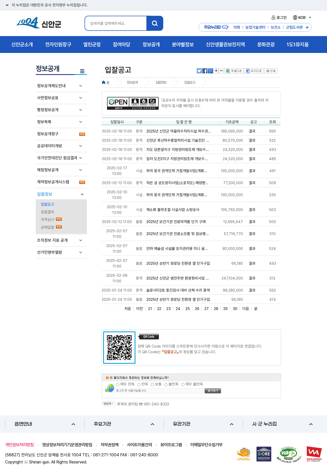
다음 (245, 308)
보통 (158, 384)
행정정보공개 (48, 109)
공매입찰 (47, 227)
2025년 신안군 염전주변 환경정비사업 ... (177, 278)
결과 (252, 131)
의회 (236, 27)
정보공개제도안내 (51, 85)
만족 (145, 384)
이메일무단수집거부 (206, 444)
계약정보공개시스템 (53, 182)
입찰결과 (47, 212)
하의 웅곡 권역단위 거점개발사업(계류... (176, 171)
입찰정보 (44, 194)
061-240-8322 (156, 404)
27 (206, 308)
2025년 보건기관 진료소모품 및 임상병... (177, 233)
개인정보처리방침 (19, 444)
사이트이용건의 (139, 444)
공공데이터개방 (49, 145)
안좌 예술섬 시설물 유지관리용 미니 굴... (177, 248)
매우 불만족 (194, 384)
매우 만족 (127, 384)
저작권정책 (110, 444)
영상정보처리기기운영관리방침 (67, 444)
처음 (127, 308)
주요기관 (124, 424)
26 (197, 308)
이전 (139, 308)
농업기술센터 (255, 27)
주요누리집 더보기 (307, 27)
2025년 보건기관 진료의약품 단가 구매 (176, 221)
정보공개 (132, 82)
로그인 (278, 17)
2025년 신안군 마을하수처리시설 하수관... (178, 131)
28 (216, 308)
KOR (302, 17)
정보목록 (44, 121)
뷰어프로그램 (171, 444)
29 (225, 308)
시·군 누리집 (282, 424)
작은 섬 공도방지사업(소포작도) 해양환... (177, 183)
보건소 (276, 27)
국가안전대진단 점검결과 (57, 158)
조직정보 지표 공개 (52, 240)
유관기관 (203, 424)
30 (235, 308)
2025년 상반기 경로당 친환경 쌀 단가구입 (178, 263)
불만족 (174, 384)
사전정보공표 (48, 97)
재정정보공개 (48, 170)
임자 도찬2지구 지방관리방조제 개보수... (177, 159)
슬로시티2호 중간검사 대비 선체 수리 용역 (178, 290)
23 (168, 308)
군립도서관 (294, 27)
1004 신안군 (38, 23)
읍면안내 (45, 424)
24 (178, 308)
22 (159, 308)
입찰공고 (47, 204)
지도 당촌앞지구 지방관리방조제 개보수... (177, 149)
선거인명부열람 (49, 252)
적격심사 (47, 219)
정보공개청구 (48, 133)
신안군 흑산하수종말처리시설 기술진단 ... (177, 140)
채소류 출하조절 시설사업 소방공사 (172, 209)
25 (187, 308)
